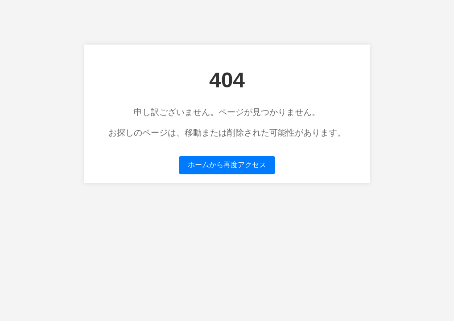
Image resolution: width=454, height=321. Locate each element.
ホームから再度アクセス (227, 165)
